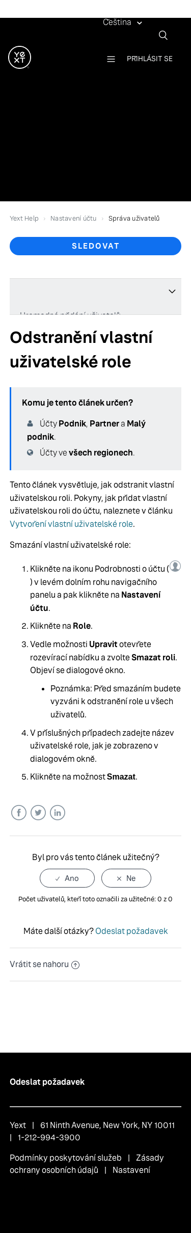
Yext (18, 1125)
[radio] (67, 878)
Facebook (19, 813)
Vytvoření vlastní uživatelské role (71, 524)
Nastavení (131, 1170)
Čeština (118, 22)
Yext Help (24, 218)
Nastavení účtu (73, 218)
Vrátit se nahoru (44, 964)
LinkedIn (57, 813)
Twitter (38, 813)
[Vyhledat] (167, 35)
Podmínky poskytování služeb (66, 1157)
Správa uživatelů (134, 218)
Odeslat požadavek (131, 931)
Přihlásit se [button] (150, 58)
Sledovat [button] (96, 246)
